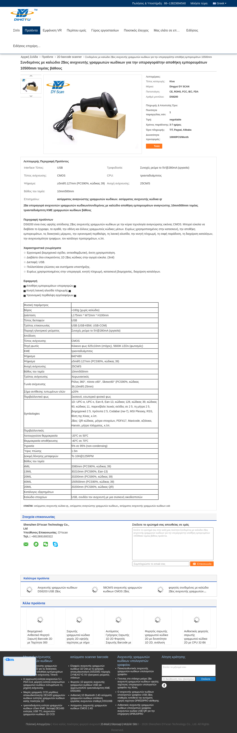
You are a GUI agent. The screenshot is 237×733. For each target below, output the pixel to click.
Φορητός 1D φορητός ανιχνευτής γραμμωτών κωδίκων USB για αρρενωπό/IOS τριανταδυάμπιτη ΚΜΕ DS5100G (90, 686)
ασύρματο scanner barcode (89, 657)
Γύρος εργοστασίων (105, 30)
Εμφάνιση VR (52, 30)
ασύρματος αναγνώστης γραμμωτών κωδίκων (94, 506)
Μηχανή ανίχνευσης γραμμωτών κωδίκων (37, 659)
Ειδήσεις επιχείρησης (28, 46)
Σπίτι (16, 30)
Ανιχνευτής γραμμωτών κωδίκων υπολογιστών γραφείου (133, 659)
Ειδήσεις (192, 30)
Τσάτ (154, 146)
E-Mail (105, 724)
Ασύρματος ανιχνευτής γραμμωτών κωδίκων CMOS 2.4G (88, 707)
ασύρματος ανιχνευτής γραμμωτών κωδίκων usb (145, 506)
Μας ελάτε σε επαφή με (169, 30)
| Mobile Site (129, 724)
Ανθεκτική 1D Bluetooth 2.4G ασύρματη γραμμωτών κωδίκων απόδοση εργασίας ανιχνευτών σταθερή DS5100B (91, 698)
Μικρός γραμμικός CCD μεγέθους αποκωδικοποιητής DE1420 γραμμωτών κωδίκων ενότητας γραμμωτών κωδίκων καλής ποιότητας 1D (44, 696)
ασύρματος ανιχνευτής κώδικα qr (51, 506)
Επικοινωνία (202, 563)
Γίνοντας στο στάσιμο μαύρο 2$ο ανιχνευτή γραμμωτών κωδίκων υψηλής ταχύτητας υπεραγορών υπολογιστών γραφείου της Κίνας (138, 683)
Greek (221, 3)
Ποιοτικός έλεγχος (136, 30)
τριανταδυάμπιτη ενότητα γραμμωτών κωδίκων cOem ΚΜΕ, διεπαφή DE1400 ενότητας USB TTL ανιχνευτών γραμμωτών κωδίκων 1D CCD (43, 710)
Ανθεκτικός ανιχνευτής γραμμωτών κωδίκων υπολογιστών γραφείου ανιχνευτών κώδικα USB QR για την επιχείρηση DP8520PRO (136, 709)
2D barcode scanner (69, 56)
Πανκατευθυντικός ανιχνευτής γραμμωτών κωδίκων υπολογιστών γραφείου (136, 671)
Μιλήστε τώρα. (199, 3)
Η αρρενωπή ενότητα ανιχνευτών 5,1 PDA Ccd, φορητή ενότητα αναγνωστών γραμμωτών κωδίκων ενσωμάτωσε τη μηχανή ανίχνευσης (44, 683)
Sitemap (116, 724)
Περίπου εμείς (76, 30)
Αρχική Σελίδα (29, 56)
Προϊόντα (31, 30)
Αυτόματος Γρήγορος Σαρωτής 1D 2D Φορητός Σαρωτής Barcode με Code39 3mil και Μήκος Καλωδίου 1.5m (118, 642)
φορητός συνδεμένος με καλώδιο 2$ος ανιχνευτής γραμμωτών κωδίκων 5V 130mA (189, 591)
